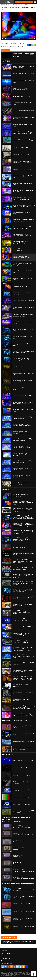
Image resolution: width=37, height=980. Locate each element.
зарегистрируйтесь (17, 941)
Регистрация (27, 2)
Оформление (17, 5)
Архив (3, 5)
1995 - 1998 (28, 5)
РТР (9, 5)
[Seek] (11, 38)
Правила (3, 956)
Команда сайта (5, 953)
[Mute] (27, 38)
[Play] (3, 38)
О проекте (4, 950)
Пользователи (5, 961)
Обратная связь (5, 958)
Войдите (5, 941)
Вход (18, 2)
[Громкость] (32, 38)
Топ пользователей (6, 963)
